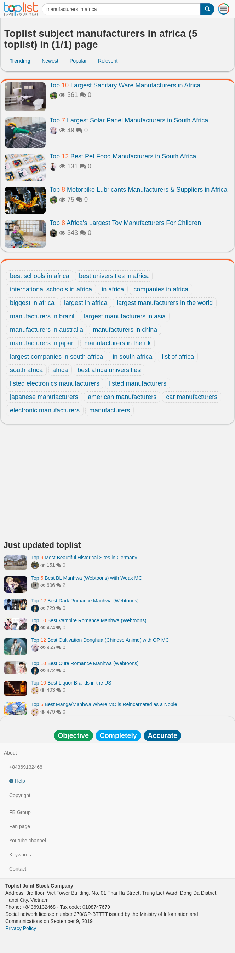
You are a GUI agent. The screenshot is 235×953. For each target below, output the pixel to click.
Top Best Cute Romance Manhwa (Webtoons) (85, 663)
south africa (26, 370)
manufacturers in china (125, 329)
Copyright (19, 795)
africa (60, 370)
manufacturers (109, 410)
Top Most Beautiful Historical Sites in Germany (84, 557)
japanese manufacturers (44, 396)
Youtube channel (27, 840)
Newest (50, 61)
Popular (78, 61)
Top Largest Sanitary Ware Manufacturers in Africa (125, 85)
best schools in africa (39, 275)
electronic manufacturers (45, 410)
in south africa (132, 356)
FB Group (20, 812)
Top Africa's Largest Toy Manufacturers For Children (125, 222)
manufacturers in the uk (117, 343)
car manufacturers (191, 396)
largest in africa (85, 302)
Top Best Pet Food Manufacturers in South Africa (123, 156)
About (10, 753)
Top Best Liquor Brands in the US (71, 683)
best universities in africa (114, 275)
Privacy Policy (20, 928)
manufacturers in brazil (42, 316)
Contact (17, 869)
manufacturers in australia (46, 329)
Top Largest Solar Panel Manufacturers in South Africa (129, 120)
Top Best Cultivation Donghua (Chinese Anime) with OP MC (100, 640)
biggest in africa (32, 302)
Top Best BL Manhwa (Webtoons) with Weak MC (86, 578)
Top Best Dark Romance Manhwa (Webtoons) (85, 600)
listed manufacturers (137, 383)
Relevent (108, 61)
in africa (113, 289)
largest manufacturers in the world (165, 302)
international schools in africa (51, 289)
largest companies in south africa (56, 356)
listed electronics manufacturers (54, 383)
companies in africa (160, 289)
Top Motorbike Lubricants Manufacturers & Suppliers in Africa (138, 189)
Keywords (20, 854)
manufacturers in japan (42, 343)
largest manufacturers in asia (125, 316)
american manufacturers (122, 396)
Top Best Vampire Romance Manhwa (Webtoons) (89, 620)
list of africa (178, 356)
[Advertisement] (117, 484)
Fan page (19, 826)
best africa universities (109, 370)
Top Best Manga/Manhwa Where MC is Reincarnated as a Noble (104, 704)
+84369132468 (25, 767)
